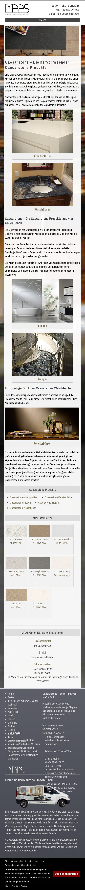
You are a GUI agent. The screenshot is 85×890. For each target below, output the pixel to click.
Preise (11, 694)
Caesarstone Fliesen (20, 502)
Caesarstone (49, 691)
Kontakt (11, 716)
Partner (11, 723)
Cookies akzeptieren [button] (66, 874)
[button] (16, 886)
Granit (11, 712)
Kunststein (13, 709)
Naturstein (13, 705)
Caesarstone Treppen (49, 502)
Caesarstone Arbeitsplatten (23, 497)
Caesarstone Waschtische (23, 508)
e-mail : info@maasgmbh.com (64, 13)
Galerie (11, 727)
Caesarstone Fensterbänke (58, 497)
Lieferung (12, 720)
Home (11, 691)
